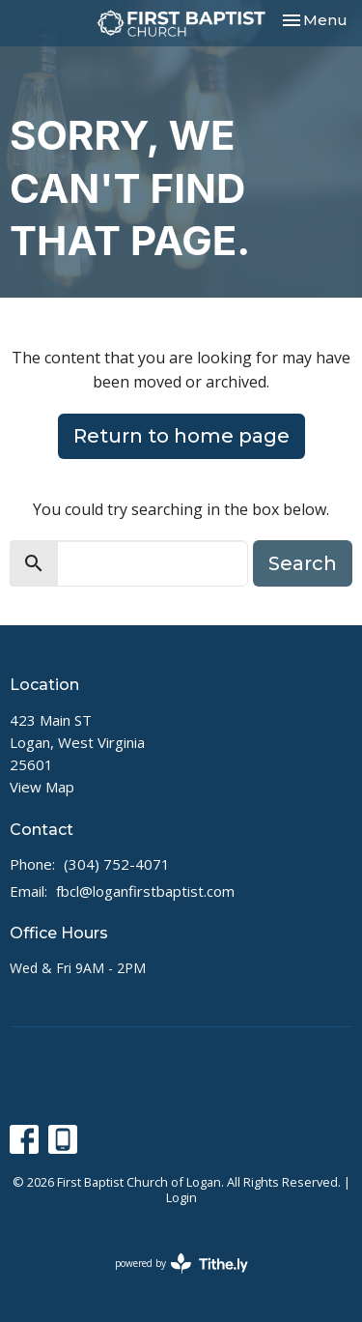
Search (302, 563)
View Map (42, 786)
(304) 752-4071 (117, 864)
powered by (181, 1263)
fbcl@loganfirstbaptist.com (145, 891)
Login (181, 1197)
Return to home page (181, 435)
